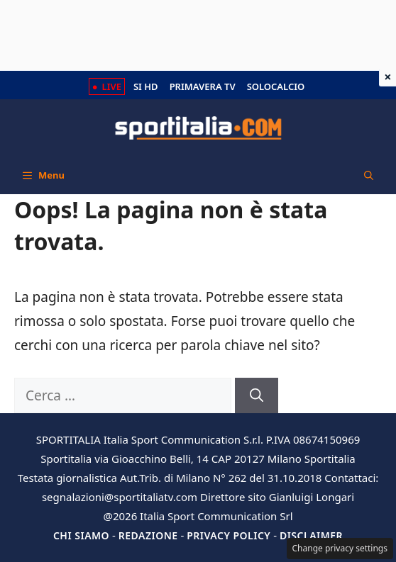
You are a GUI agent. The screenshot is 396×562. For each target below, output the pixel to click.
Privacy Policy (228, 535)
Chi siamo (81, 535)
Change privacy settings (340, 548)
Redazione (148, 535)
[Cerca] (256, 396)
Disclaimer (311, 535)
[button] (369, 175)
